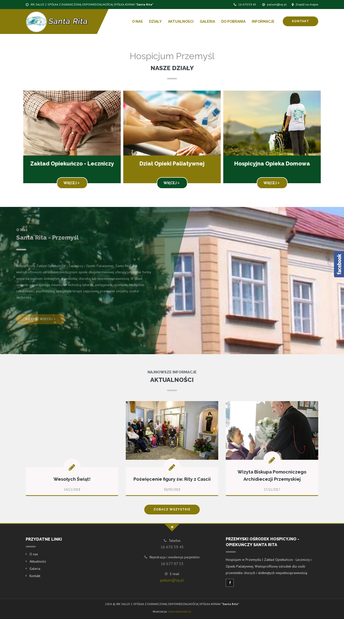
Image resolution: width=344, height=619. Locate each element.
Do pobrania (233, 21)
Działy (155, 21)
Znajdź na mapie (305, 4)
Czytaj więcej (41, 319)
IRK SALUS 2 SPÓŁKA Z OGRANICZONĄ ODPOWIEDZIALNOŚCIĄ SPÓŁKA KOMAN (89, 4)
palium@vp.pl (274, 4)
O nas (137, 21)
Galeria (207, 21)
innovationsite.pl (179, 611)
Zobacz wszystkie (172, 509)
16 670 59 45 (245, 4)
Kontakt (300, 21)
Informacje (263, 21)
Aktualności (181, 21)
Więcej (72, 183)
